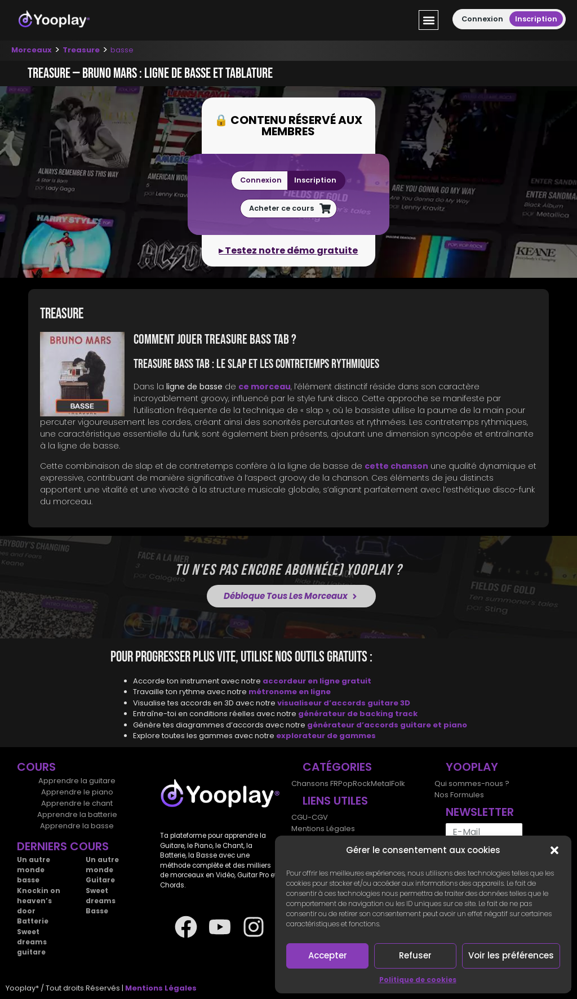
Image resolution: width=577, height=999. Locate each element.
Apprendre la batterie (77, 814)
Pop (345, 783)
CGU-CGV (309, 817)
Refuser (415, 955)
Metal (381, 783)
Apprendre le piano (77, 792)
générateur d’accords (353, 725)
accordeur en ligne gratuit (317, 681)
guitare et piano (433, 725)
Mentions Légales (323, 828)
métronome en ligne (289, 691)
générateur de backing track (358, 713)
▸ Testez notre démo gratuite (288, 250)
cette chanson (396, 466)
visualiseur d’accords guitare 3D (343, 703)
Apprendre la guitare (77, 780)
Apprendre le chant (77, 803)
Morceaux (31, 50)
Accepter (327, 955)
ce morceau (264, 386)
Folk (398, 783)
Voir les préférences (511, 955)
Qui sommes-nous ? (471, 783)
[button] (554, 850)
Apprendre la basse (77, 825)
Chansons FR (314, 783)
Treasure (81, 50)
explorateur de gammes (326, 735)
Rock (362, 783)
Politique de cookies (417, 979)
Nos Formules (459, 794)
